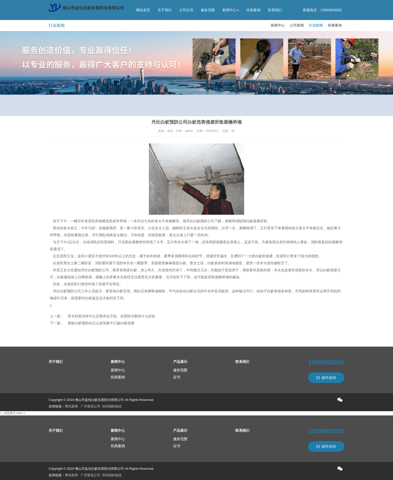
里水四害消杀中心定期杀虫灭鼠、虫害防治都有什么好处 (111, 316)
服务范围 (208, 10)
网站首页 (143, 10)
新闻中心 (230, 10)
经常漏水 (220, 256)
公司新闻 (297, 25)
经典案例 (253, 10)
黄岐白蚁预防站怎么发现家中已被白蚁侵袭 (101, 323)
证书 (176, 377)
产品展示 (180, 362)
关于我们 (165, 10)
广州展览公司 (90, 406)
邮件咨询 (326, 378)
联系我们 (275, 10)
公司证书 (186, 10)
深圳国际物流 (112, 406)
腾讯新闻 (71, 406)
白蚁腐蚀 (64, 277)
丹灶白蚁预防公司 (200, 221)
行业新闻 (316, 25)
